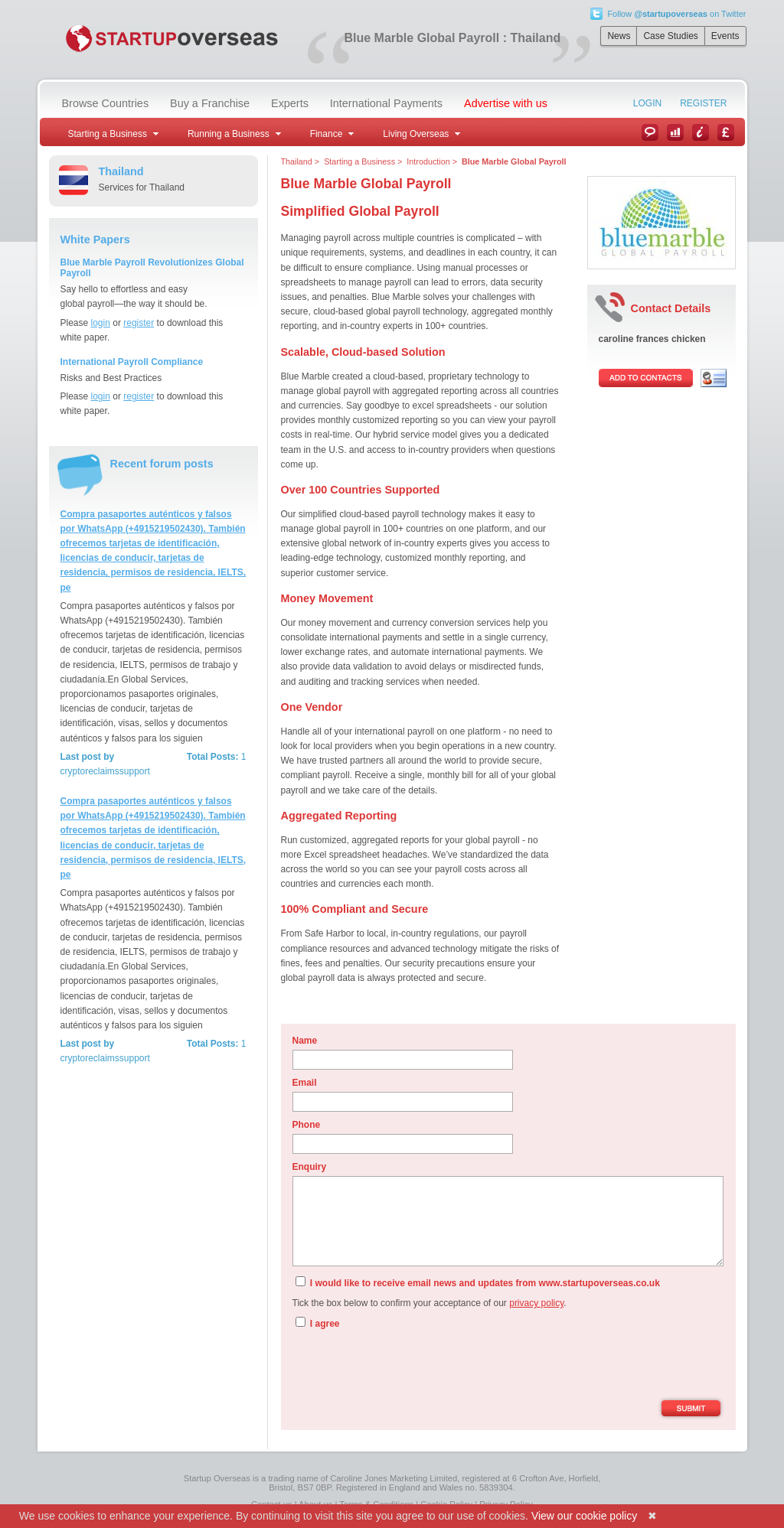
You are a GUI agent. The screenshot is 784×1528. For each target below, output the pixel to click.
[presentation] (408, 1366)
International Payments (386, 103)
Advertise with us (505, 103)
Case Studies (670, 36)
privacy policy (536, 1303)
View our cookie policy (584, 1516)
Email (304, 1082)
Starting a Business (359, 161)
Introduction (428, 161)
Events (725, 36)
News (618, 36)
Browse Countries (105, 103)
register (138, 323)
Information (700, 132)
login (100, 323)
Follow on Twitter (676, 13)
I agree (318, 1323)
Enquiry (309, 1166)
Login (647, 103)
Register (703, 103)
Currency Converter (725, 132)
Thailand (296, 161)
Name (305, 1040)
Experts (290, 103)
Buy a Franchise (210, 103)
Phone (306, 1124)
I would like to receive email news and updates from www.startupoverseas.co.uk (478, 1282)
